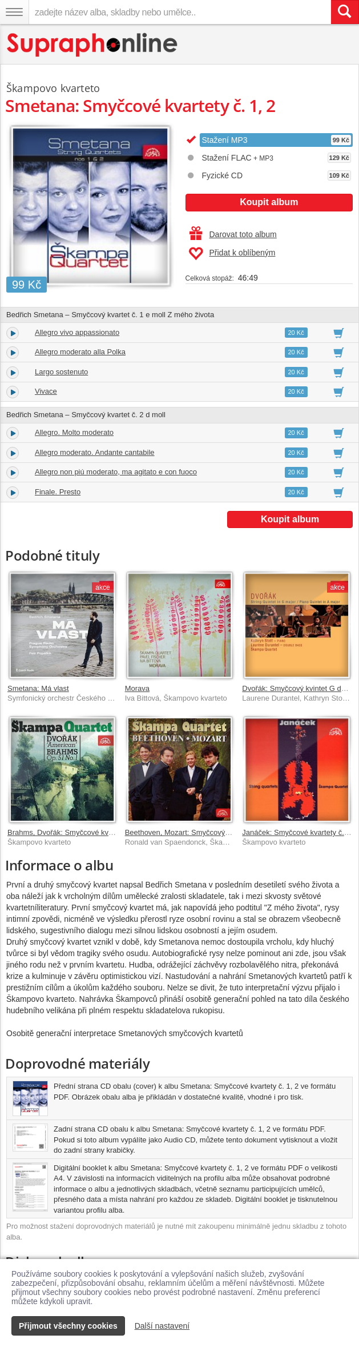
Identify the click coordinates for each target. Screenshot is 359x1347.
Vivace (46, 391)
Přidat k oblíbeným (232, 254)
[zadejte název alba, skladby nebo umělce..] (180, 12)
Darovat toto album (233, 234)
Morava (137, 688)
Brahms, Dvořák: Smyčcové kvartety (67, 832)
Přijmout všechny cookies (68, 1325)
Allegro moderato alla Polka (80, 351)
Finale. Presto (57, 491)
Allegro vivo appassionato (77, 332)
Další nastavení (162, 1325)
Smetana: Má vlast (38, 688)
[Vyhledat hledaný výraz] (344, 12)
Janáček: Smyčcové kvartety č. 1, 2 (300, 832)
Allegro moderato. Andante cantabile (95, 452)
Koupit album (269, 202)
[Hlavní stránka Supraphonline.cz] (93, 45)
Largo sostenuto (61, 371)
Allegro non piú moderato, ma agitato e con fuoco (116, 471)
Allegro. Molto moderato (74, 432)
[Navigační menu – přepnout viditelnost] (14, 12)
